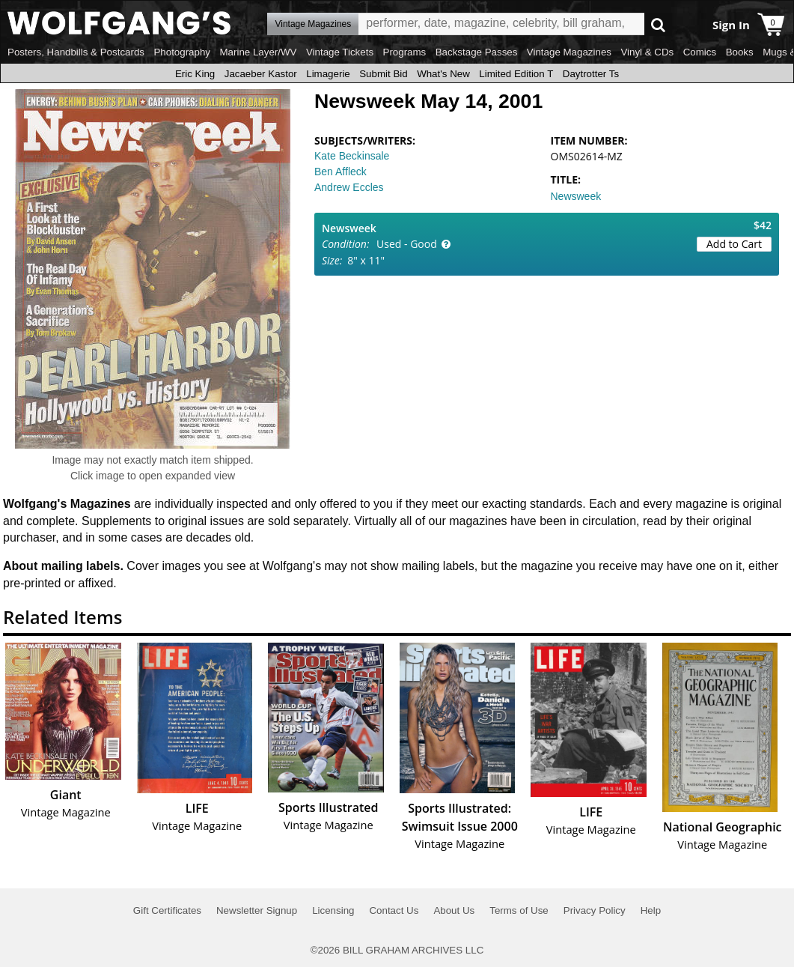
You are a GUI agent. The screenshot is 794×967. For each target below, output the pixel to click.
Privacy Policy (595, 910)
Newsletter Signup (256, 910)
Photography (181, 52)
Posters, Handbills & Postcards (75, 52)
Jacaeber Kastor (261, 73)
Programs (405, 52)
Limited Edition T (516, 73)
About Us (453, 910)
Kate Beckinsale (351, 156)
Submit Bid (383, 73)
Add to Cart (734, 244)
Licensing (333, 910)
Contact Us (393, 910)
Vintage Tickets (339, 52)
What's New (443, 73)
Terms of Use (519, 910)
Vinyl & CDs (647, 52)
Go (658, 24)
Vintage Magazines (569, 52)
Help (651, 910)
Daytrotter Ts (591, 73)
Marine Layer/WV (257, 52)
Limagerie (328, 73)
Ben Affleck (340, 172)
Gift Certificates (167, 910)
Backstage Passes (477, 52)
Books (740, 52)
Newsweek (576, 196)
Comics (699, 52)
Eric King (195, 73)
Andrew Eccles (349, 187)
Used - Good (406, 244)
